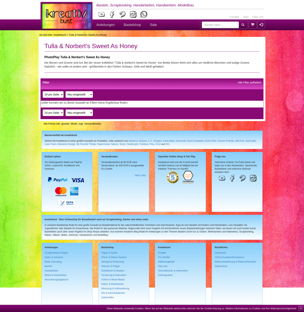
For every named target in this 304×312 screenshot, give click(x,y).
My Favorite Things (86, 144)
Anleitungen (105, 25)
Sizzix (122, 144)
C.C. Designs (155, 141)
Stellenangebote (166, 261)
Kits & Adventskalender (113, 293)
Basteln (48, 266)
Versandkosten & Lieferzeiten (173, 270)
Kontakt (234, 16)
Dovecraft (181, 141)
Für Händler (164, 257)
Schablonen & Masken (112, 270)
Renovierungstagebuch (56, 279)
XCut (157, 144)
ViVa (151, 144)
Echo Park (211, 141)
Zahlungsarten (165, 275)
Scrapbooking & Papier (56, 252)
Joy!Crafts (250, 141)
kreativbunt (60, 34)
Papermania (103, 144)
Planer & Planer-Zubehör (114, 257)
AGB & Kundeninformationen (229, 257)
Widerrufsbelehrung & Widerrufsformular (235, 261)
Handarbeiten (51, 270)
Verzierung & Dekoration (113, 275)
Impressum (220, 252)
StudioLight (132, 144)
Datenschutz (221, 266)
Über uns (257, 16)
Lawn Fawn (50, 144)
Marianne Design (66, 144)
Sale (153, 25)
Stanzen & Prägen (110, 266)
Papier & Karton (109, 252)
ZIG (167, 144)
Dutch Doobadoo (195, 141)
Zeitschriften (107, 297)
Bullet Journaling (53, 261)
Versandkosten (92, 123)
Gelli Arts (239, 141)
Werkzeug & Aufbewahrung (115, 288)
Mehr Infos (140, 175)
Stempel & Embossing (112, 261)
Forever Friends (225, 141)
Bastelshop (132, 25)
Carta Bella (168, 141)
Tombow (144, 144)
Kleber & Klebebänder (112, 284)
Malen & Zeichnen (54, 257)
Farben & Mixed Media (113, 279)
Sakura (114, 144)
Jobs (246, 16)
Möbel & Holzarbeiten (56, 275)
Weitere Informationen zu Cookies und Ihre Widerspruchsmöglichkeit (260, 308)
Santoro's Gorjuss (138, 141)
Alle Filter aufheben (249, 82)
